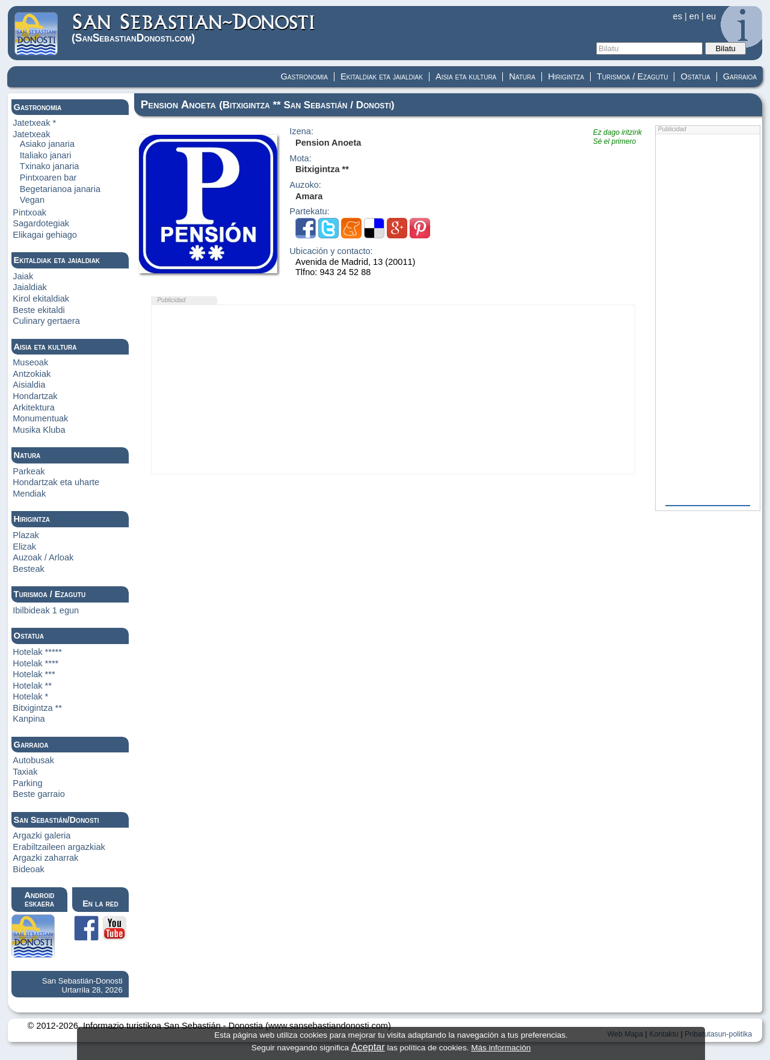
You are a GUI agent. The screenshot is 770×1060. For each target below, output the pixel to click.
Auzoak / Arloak (43, 557)
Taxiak (25, 771)
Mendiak (29, 493)
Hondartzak (35, 396)
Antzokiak (32, 374)
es (677, 16)
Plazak (26, 535)
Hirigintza (566, 76)
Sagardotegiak (41, 223)
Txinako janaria (49, 166)
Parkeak (29, 471)
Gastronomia (304, 76)
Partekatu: (309, 211)
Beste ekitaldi (39, 310)
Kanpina (29, 719)
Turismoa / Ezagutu (632, 76)
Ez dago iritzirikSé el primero (617, 137)
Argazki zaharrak (45, 858)
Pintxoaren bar (48, 177)
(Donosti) (194, 28)
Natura (522, 76)
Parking (27, 783)
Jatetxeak (31, 134)
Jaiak (23, 276)
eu (711, 16)
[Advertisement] (393, 389)
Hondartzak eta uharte (56, 482)
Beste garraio (39, 794)
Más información (501, 1047)
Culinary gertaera (46, 321)
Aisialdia (29, 384)
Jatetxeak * (34, 123)
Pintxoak (29, 212)
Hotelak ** (32, 685)
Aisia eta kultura (466, 76)
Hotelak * (30, 696)
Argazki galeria (41, 835)
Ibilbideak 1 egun (46, 610)
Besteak (29, 569)
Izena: (301, 131)
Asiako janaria (47, 144)
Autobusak (33, 760)
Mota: (300, 158)
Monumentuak (40, 418)
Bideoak (29, 869)
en (694, 16)
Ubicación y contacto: (330, 251)
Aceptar (368, 1046)
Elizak (24, 546)
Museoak (30, 362)
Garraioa (740, 76)
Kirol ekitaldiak (41, 298)
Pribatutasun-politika (718, 1034)
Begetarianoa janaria (60, 189)
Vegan (32, 200)
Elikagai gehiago (45, 235)
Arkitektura (34, 407)
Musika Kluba (39, 430)
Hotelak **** (35, 663)
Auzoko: (305, 185)
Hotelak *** (34, 674)
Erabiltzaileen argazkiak (59, 847)
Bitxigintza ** (37, 708)
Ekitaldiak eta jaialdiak (381, 76)
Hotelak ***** (37, 652)
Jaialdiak (30, 287)
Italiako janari (46, 155)
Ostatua (695, 76)
